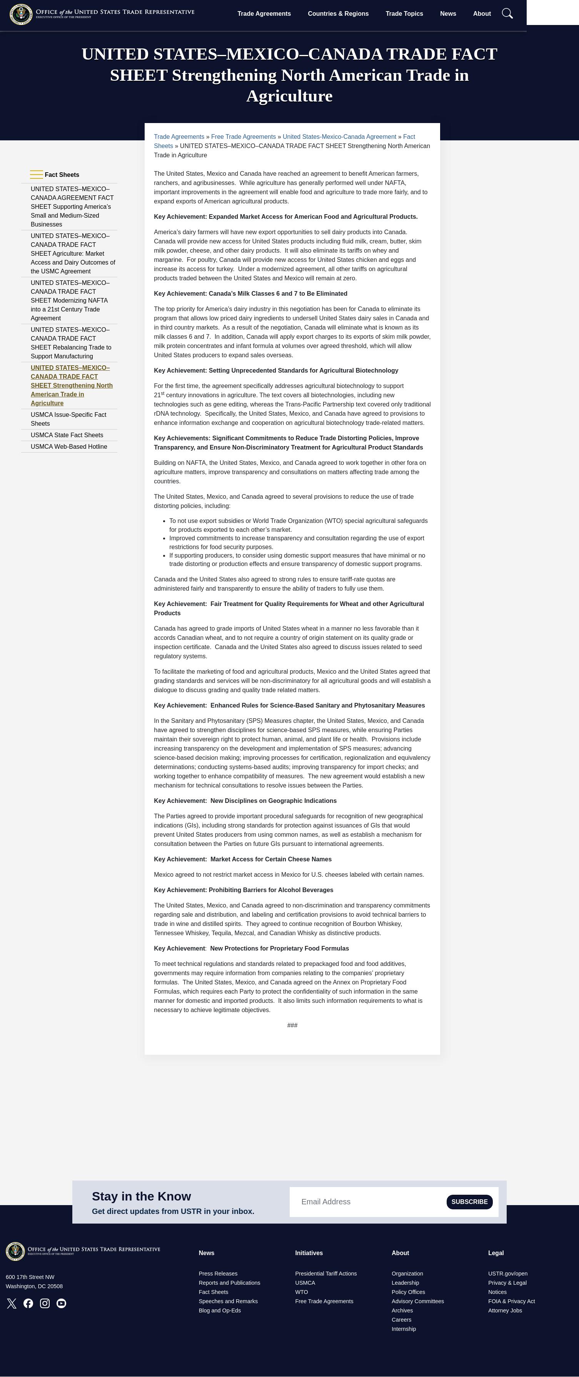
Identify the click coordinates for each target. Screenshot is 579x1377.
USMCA (305, 1283)
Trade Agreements (287, 13)
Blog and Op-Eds (220, 1311)
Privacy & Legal (507, 1283)
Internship (404, 1329)
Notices (497, 1292)
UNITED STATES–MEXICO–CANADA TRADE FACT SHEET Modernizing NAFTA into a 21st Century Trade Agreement (70, 300)
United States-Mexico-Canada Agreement (339, 136)
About (505, 13)
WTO (301, 1292)
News (471, 13)
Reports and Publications (229, 1283)
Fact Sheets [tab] (54, 175)
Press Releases (218, 1274)
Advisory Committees (418, 1302)
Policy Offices (408, 1292)
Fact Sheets (214, 1292)
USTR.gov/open (507, 1274)
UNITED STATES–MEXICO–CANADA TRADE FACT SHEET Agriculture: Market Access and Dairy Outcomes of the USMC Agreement (73, 254)
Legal (496, 1253)
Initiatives (309, 1253)
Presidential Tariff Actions (326, 1274)
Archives (402, 1311)
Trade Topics (427, 13)
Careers (401, 1320)
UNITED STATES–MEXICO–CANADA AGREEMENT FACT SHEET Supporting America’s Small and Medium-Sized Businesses (72, 207)
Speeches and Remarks (228, 1302)
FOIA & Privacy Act (511, 1302)
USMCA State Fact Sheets (67, 435)
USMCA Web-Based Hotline (69, 446)
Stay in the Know (141, 1196)
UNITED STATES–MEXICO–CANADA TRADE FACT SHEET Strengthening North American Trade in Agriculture (72, 385)
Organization (407, 1274)
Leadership (405, 1283)
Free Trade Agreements (243, 136)
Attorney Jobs (505, 1311)
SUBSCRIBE (470, 1202)
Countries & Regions (361, 13)
